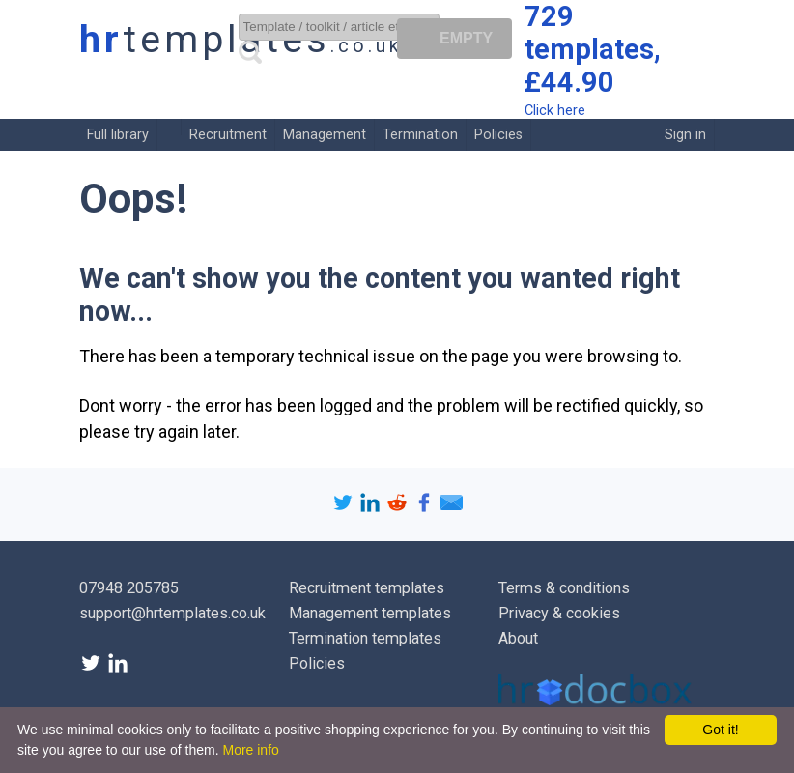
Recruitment (228, 135)
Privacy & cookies (559, 613)
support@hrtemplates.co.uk (172, 613)
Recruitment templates (366, 588)
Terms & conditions (564, 588)
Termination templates (365, 638)
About (518, 638)
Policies (498, 135)
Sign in (685, 135)
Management (324, 135)
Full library (118, 135)
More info (250, 750)
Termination (420, 135)
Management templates (370, 613)
